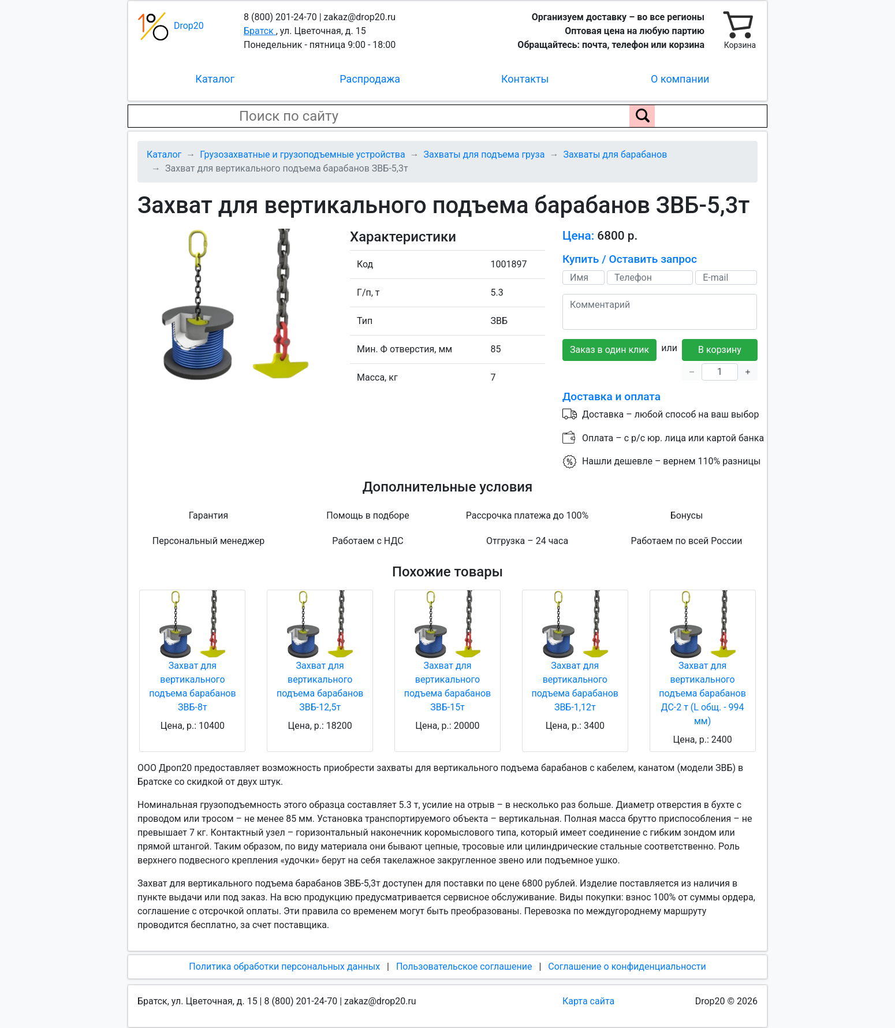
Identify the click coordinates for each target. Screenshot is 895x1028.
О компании (680, 79)
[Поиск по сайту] (642, 116)
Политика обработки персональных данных (284, 966)
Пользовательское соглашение (464, 966)
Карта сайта (588, 1001)
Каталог (214, 79)
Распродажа (370, 79)
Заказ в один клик (609, 349)
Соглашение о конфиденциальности (627, 966)
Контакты (525, 79)
